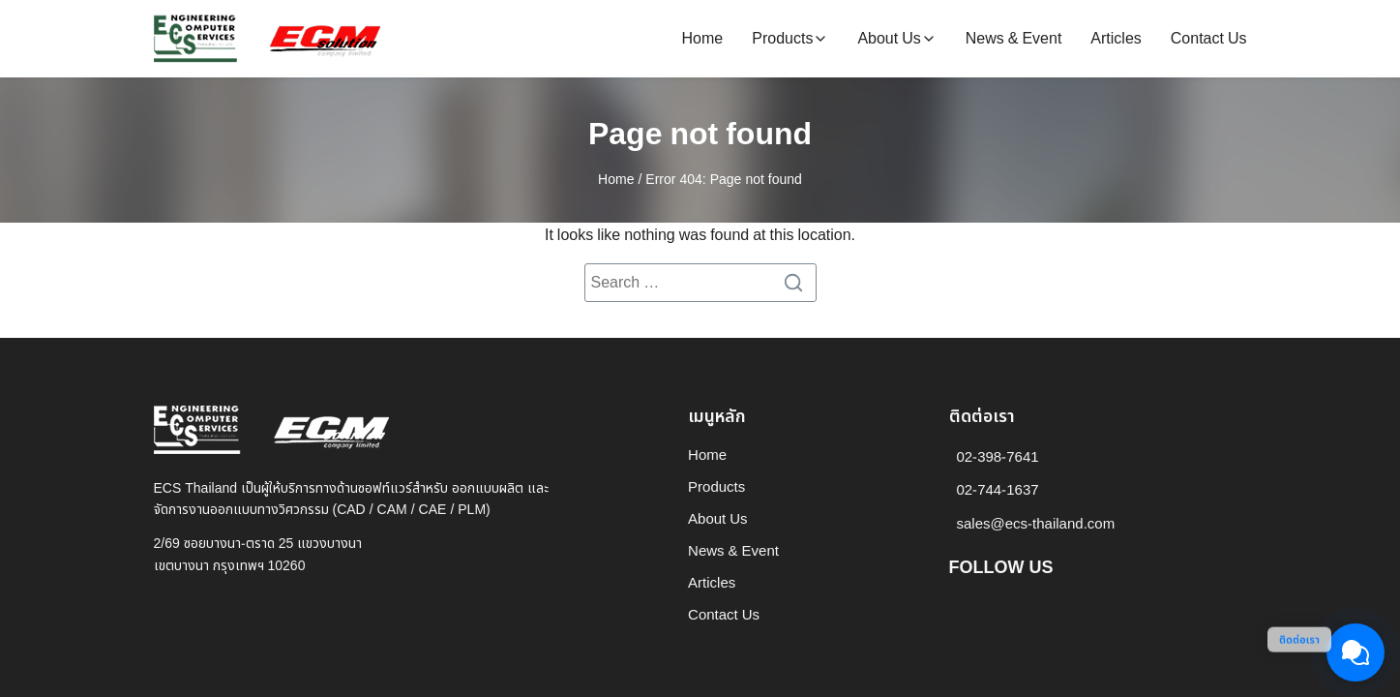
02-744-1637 (998, 490)
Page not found (700, 134)
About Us (888, 38)
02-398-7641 (998, 457)
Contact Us (1209, 38)
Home (703, 38)
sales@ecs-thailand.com (1036, 524)
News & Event (1014, 38)
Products (782, 38)
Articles (1115, 38)
